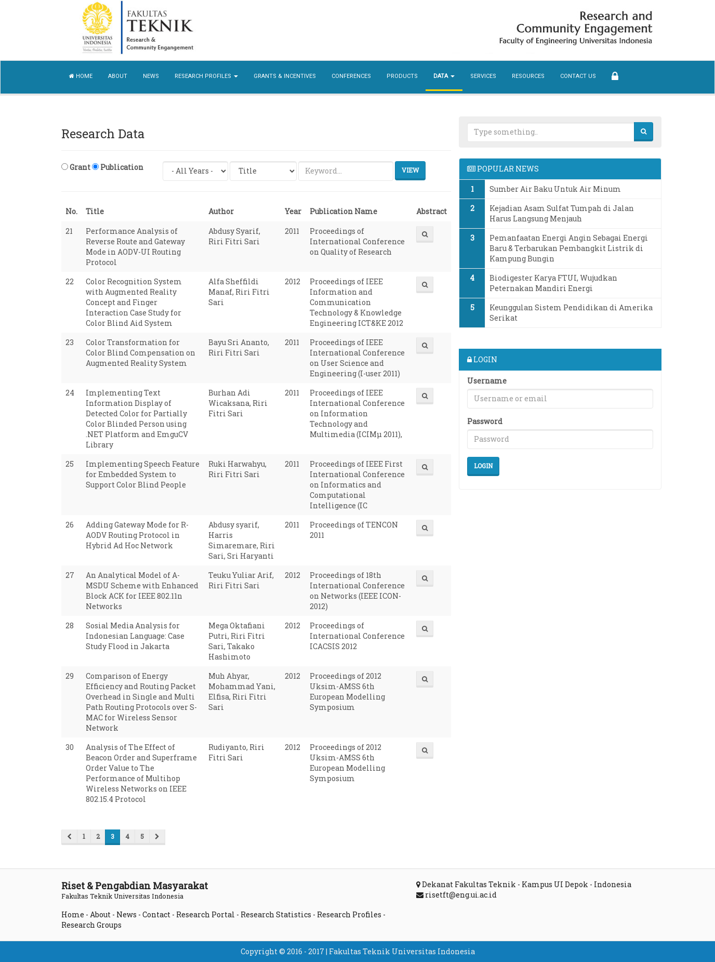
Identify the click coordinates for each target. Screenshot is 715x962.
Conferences (351, 76)
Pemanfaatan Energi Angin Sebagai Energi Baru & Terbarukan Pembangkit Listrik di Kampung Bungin (568, 248)
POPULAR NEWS (503, 169)
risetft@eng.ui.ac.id (461, 895)
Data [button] (444, 76)
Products (402, 76)
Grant (75, 167)
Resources (528, 76)
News (151, 76)
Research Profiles (349, 914)
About (117, 76)
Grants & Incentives (285, 76)
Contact (156, 914)
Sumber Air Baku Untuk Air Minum (555, 189)
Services (483, 76)
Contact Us (578, 76)
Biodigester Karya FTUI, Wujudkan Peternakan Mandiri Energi (553, 283)
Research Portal (205, 914)
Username (487, 381)
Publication (117, 167)
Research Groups (91, 925)
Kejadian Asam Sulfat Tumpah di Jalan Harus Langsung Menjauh (561, 213)
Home (80, 76)
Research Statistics (276, 914)
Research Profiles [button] (206, 76)
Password (484, 421)
